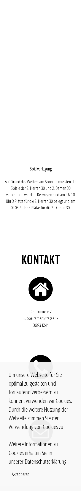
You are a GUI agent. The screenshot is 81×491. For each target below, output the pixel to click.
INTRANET (70, 8)
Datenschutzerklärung (45, 461)
